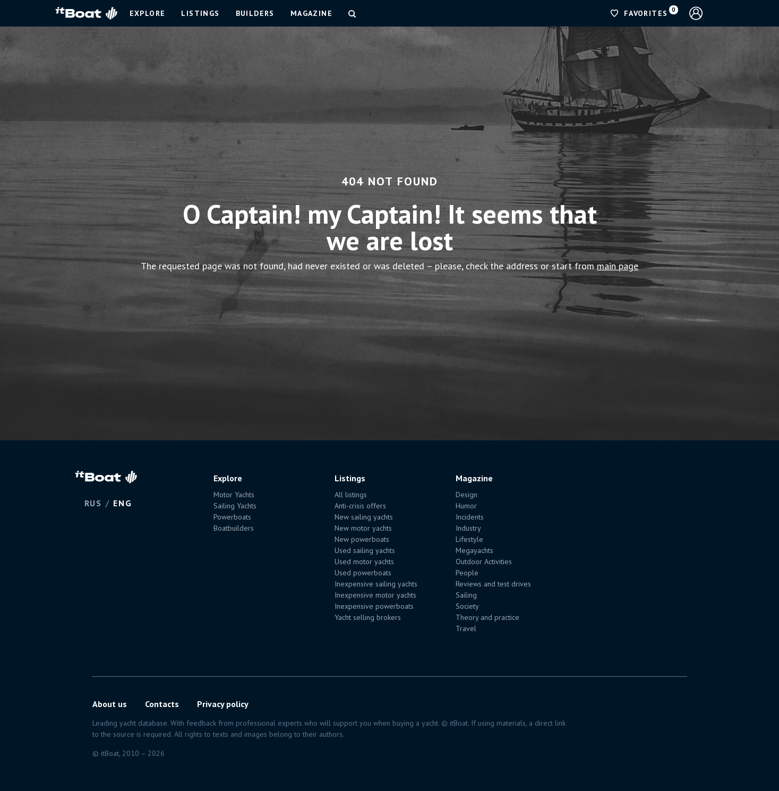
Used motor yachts (364, 561)
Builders (255, 13)
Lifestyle (469, 539)
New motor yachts (363, 528)
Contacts (162, 704)
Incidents (470, 517)
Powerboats (232, 517)
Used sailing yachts (365, 550)
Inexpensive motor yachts (375, 595)
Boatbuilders (233, 528)
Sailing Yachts (234, 506)
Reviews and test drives (493, 584)
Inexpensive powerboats (374, 606)
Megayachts (474, 550)
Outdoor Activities (484, 561)
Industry (468, 528)
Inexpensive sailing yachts (376, 584)
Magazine (311, 13)
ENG (122, 503)
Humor (466, 506)
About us (109, 704)
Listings (200, 13)
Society (467, 606)
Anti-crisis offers (360, 506)
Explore (148, 13)
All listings (351, 494)
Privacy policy (223, 704)
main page (617, 266)
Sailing (466, 595)
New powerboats (362, 539)
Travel (466, 628)
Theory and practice (487, 617)
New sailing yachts (364, 517)
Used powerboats (363, 572)
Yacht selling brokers (368, 617)
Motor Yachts (233, 494)
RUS (93, 503)
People (467, 572)
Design (466, 494)
